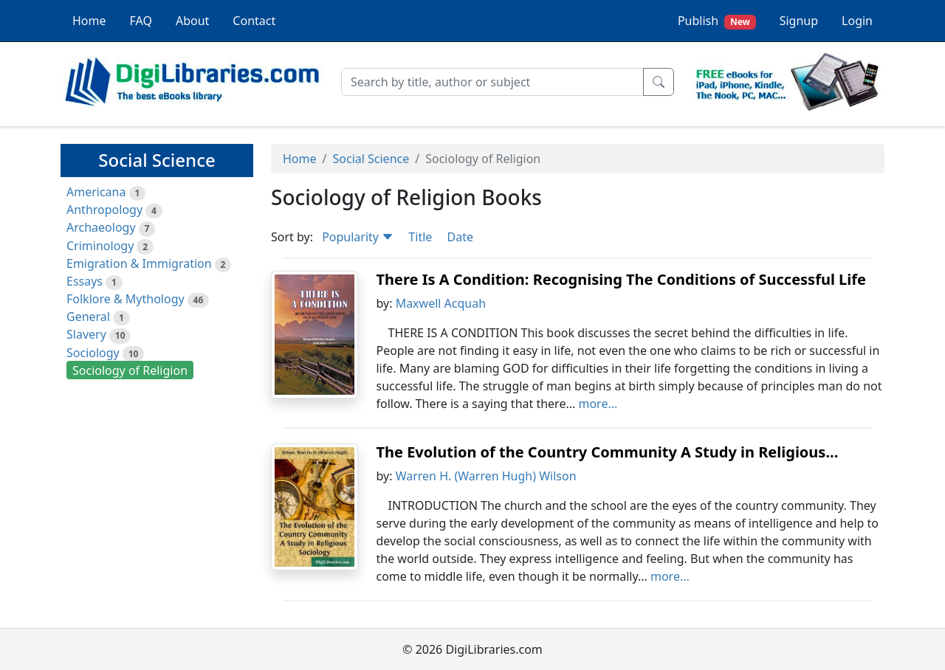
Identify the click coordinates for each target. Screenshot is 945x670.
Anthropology (104, 209)
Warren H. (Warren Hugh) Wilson (486, 476)
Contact (254, 21)
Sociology (93, 353)
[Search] (492, 82)
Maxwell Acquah (441, 303)
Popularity (358, 237)
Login (857, 21)
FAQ (141, 21)
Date (459, 237)
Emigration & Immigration (139, 263)
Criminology (100, 246)
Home (89, 21)
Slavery (86, 334)
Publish (717, 21)
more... (597, 404)
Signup (799, 21)
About (192, 21)
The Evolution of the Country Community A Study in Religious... (607, 452)
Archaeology (101, 227)
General (88, 316)
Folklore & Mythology (125, 299)
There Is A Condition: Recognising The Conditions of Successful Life (620, 279)
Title (420, 237)
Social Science (370, 159)
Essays (84, 281)
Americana (96, 192)
